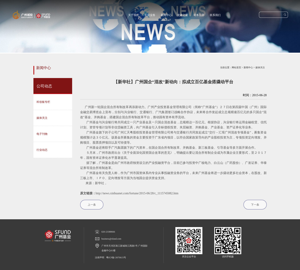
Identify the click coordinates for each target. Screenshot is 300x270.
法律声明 (99, 257)
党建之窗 (182, 15)
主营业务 (149, 15)
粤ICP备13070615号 (116, 257)
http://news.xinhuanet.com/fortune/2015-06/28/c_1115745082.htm (137, 193)
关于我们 (133, 15)
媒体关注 (260, 67)
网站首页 (236, 67)
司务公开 (198, 15)
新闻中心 (166, 15)
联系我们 (215, 15)
